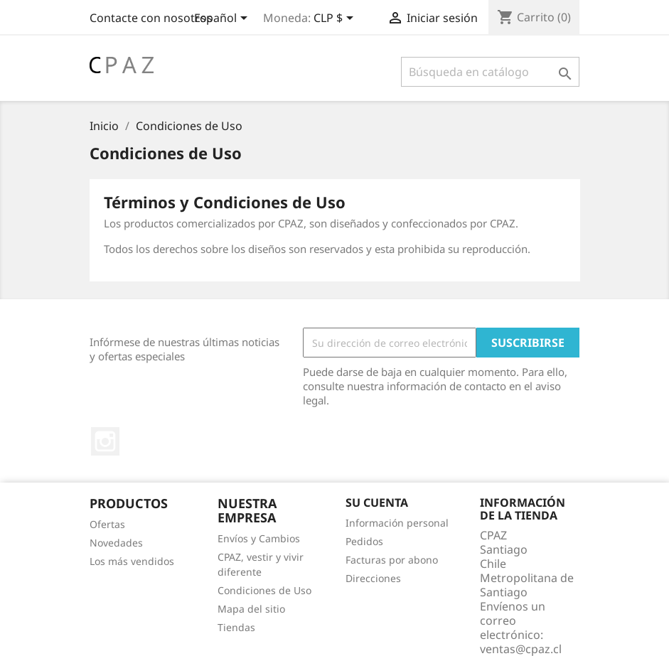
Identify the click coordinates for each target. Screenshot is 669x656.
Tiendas (236, 627)
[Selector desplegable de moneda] (336, 19)
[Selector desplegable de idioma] (223, 19)
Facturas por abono (392, 559)
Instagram (105, 441)
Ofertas (107, 524)
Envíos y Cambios (259, 538)
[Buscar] (490, 72)
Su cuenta (377, 502)
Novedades (116, 542)
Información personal (397, 522)
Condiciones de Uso (264, 590)
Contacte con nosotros (151, 18)
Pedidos (364, 541)
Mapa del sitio (251, 608)
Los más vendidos (132, 561)
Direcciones (373, 578)
